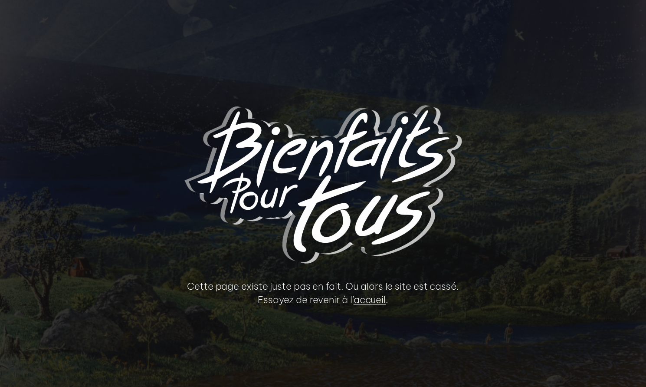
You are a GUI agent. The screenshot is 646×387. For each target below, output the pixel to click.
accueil (370, 300)
